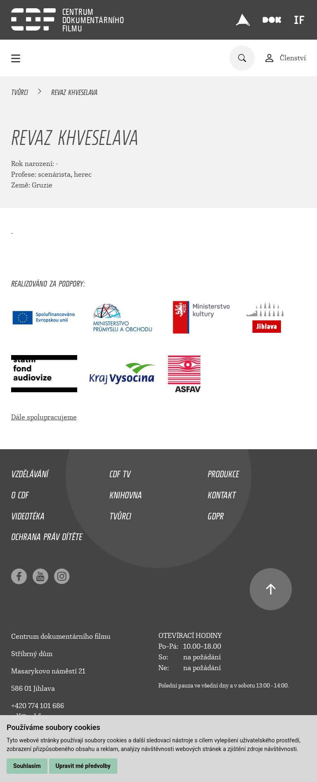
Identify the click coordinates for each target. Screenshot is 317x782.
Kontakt (222, 493)
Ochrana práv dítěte (46, 534)
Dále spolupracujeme (44, 417)
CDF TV (119, 472)
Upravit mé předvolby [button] (83, 766)
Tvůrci (19, 90)
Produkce (223, 472)
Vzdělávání (29, 472)
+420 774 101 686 (37, 706)
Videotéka (28, 514)
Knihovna (125, 493)
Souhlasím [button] (27, 766)
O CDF (19, 493)
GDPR (216, 514)
